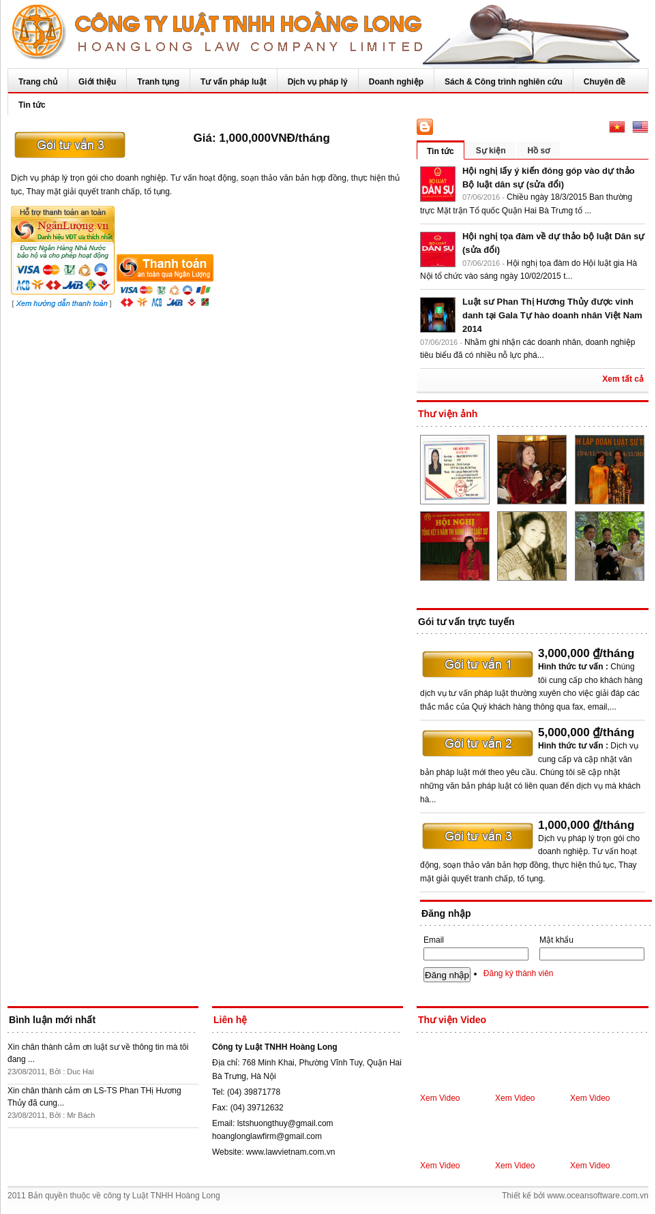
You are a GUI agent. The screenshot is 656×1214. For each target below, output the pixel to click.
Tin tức (32, 105)
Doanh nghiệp (396, 82)
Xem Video (440, 1098)
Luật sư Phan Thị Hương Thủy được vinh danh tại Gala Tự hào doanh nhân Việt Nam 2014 (552, 315)
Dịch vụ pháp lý (318, 82)
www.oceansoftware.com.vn (597, 1195)
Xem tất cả (623, 379)
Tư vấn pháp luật (233, 82)
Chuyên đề (605, 82)
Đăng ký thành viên (518, 973)
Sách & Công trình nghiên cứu (504, 82)
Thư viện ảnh (447, 413)
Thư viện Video (452, 1019)
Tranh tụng (158, 82)
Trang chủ (37, 82)
